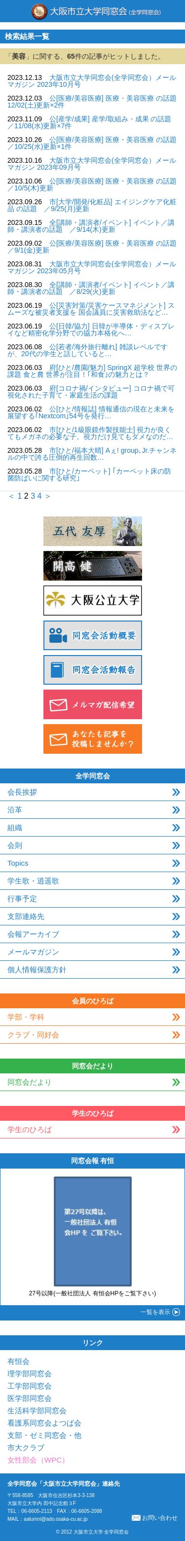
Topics (18, 863)
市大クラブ (25, 1447)
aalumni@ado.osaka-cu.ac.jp (55, 1519)
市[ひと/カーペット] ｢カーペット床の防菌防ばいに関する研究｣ (89, 474)
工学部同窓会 (29, 1386)
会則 (14, 845)
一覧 (155, 1312)
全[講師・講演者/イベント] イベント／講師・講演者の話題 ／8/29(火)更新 (91, 288)
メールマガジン (33, 952)
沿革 (14, 810)
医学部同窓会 (29, 1398)
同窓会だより (29, 1082)
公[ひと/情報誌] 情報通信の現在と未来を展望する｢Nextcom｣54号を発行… (91, 412)
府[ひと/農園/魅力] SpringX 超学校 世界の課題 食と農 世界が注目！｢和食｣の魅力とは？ (92, 371)
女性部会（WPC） (38, 1460)
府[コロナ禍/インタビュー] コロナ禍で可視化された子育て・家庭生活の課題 (91, 391)
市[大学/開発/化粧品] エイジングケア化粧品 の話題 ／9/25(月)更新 (92, 205)
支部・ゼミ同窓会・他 (44, 1435)
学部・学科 (25, 1017)
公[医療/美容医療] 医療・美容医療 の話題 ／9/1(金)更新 (95, 246)
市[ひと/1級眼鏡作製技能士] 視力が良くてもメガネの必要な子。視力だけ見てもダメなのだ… (90, 433)
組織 (14, 827)
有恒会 (18, 1361)
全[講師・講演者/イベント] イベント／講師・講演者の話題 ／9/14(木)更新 (91, 226)
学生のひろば (29, 1129)
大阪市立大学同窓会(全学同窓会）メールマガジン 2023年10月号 (91, 80)
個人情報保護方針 (37, 969)
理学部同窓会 (29, 1373)
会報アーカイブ (33, 934)
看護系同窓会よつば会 (44, 1423)
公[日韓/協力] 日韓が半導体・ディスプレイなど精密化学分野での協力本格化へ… (91, 329)
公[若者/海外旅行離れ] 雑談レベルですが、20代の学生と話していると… (87, 350)
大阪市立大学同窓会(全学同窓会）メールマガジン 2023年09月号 (91, 163)
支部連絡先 (25, 916)
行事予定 (22, 898)
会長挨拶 (22, 792)
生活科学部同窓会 (37, 1410)
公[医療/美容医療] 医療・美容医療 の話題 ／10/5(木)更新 (95, 184)
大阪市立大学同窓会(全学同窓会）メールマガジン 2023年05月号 (91, 267)
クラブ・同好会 (33, 1034)
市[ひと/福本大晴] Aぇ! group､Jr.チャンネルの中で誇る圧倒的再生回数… (92, 453)
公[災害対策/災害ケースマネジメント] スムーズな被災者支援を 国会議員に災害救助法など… (91, 308)
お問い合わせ (155, 1518)
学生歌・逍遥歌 (33, 881)
